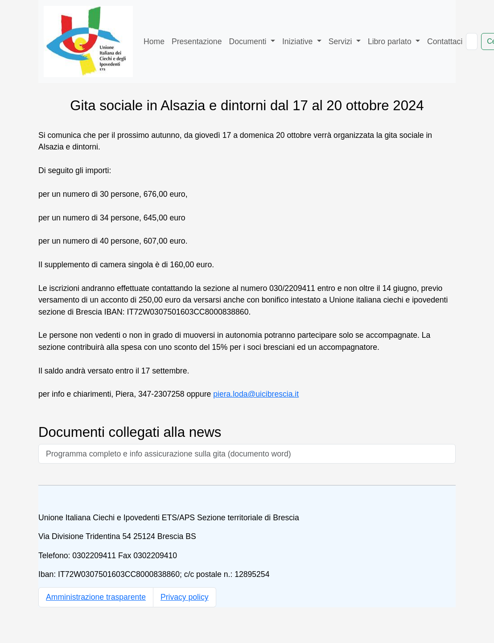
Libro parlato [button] (391, 41)
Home (154, 41)
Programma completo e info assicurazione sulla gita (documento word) (168, 453)
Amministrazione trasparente (96, 597)
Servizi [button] (341, 41)
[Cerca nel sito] (472, 41)
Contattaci (444, 41)
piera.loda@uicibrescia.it (256, 394)
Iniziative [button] (298, 41)
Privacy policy (185, 597)
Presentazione (197, 41)
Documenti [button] (248, 41)
